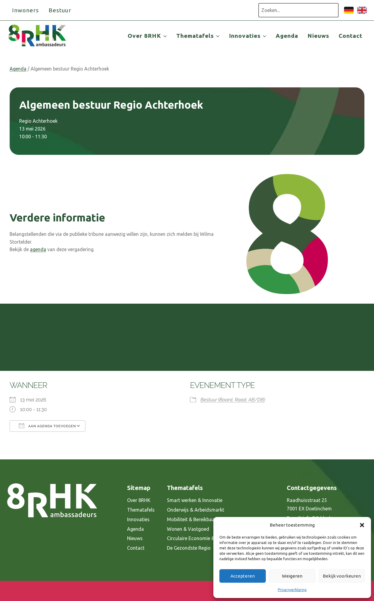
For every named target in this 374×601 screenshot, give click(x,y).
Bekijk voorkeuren (342, 575)
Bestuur (60, 10)
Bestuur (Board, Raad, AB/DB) (232, 400)
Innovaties (138, 519)
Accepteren (242, 575)
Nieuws (318, 35)
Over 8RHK (138, 500)
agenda (38, 249)
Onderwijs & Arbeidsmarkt (195, 509)
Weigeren (292, 575)
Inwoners (25, 10)
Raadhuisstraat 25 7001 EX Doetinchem (309, 504)
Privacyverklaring (292, 590)
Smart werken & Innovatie (194, 500)
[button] (362, 525)
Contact (350, 35)
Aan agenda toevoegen (47, 425)
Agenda (287, 35)
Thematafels (141, 509)
